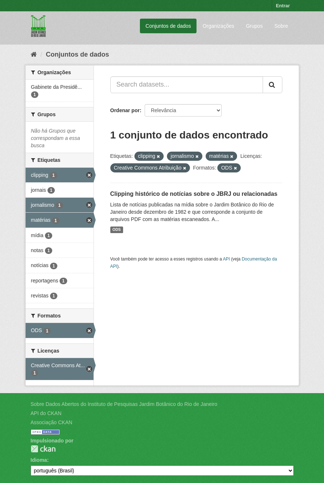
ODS (117, 230)
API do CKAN (46, 413)
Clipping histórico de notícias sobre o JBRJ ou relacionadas (194, 194)
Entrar (283, 5)
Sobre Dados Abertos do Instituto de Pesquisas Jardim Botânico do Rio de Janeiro (124, 404)
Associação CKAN (51, 422)
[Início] (34, 54)
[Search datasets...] (186, 84)
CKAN (43, 449)
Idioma (39, 460)
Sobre (281, 26)
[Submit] (272, 84)
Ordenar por (125, 110)
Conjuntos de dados (168, 26)
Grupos (254, 26)
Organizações (218, 26)
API (226, 259)
